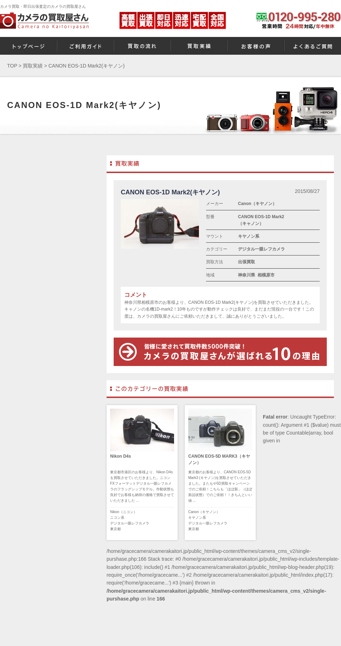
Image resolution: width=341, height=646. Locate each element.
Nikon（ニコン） (123, 512)
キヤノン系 (248, 236)
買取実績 (33, 66)
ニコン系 (117, 518)
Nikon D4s (120, 456)
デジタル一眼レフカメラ (261, 249)
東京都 (115, 529)
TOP (12, 66)
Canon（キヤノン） (257, 203)
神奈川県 (246, 275)
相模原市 (266, 275)
